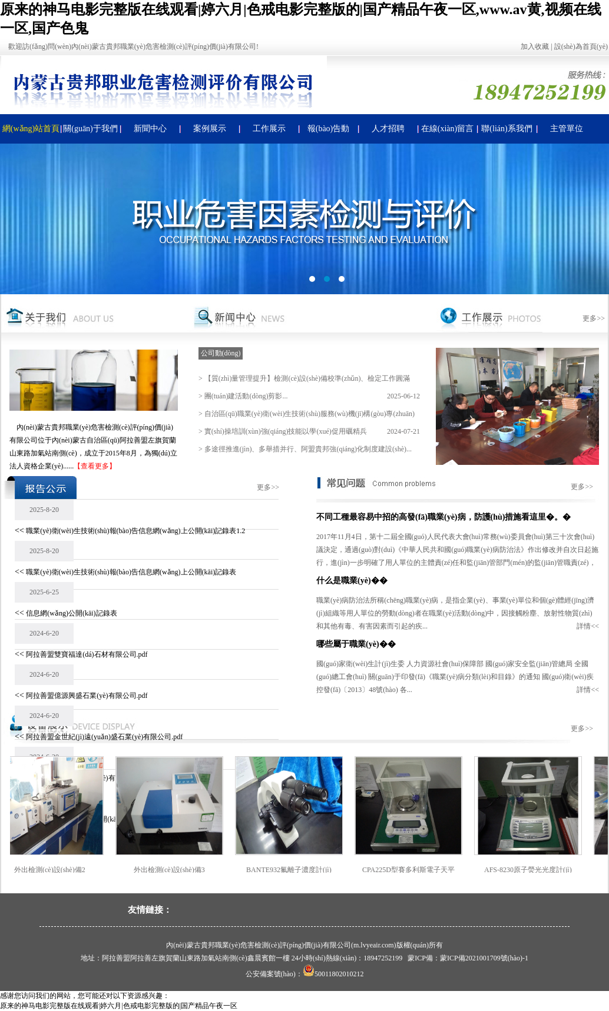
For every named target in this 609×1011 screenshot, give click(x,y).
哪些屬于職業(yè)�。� (356, 644)
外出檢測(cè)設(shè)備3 (183, 870)
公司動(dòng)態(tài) (221, 354)
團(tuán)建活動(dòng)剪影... (246, 396)
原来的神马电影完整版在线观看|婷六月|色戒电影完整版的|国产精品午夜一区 (118, 1006)
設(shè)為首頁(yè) (581, 46)
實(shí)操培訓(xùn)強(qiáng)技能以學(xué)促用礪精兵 (285, 431)
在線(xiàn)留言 (447, 128)
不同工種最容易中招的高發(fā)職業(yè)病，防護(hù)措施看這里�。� (443, 517)
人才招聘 (388, 128)
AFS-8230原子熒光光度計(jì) (542, 870)
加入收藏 (535, 46)
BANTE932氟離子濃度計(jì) (303, 870)
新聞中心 (150, 128)
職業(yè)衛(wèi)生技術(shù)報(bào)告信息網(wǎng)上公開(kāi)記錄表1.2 (135, 531)
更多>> (593, 318)
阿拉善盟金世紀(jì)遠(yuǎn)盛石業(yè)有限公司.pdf (104, 737)
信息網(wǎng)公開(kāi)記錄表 (71, 613)
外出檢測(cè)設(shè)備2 (64, 870)
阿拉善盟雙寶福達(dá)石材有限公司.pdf (86, 654)
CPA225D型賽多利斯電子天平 (422, 870)
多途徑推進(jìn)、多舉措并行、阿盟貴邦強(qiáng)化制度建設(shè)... (308, 449)
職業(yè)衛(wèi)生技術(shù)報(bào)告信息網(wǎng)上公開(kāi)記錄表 (131, 572)
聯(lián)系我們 (506, 128)
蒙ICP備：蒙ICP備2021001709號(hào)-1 (468, 958)
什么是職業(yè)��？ (352, 580)
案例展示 (209, 128)
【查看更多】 (95, 466)
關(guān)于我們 (90, 128)
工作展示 (269, 128)
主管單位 (566, 128)
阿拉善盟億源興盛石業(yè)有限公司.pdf (86, 695)
